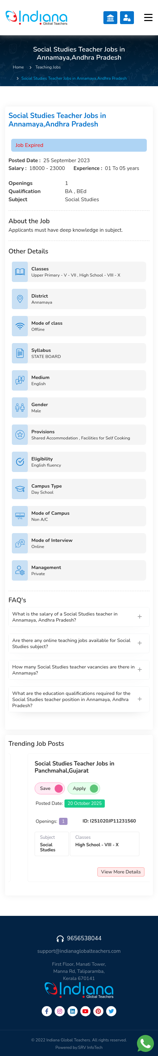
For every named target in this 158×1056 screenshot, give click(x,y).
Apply (126, 789)
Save (92, 789)
